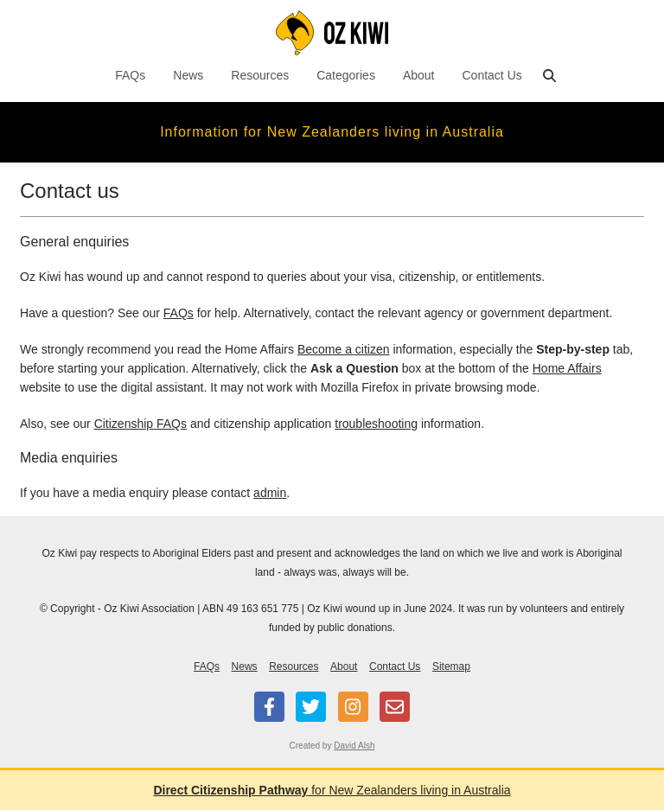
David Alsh (354, 745)
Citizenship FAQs (140, 424)
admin (269, 493)
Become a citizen (343, 349)
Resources (260, 75)
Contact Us (492, 75)
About (419, 75)
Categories (345, 75)
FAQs (130, 75)
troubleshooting (376, 424)
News (188, 75)
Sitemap (451, 666)
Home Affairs (567, 368)
